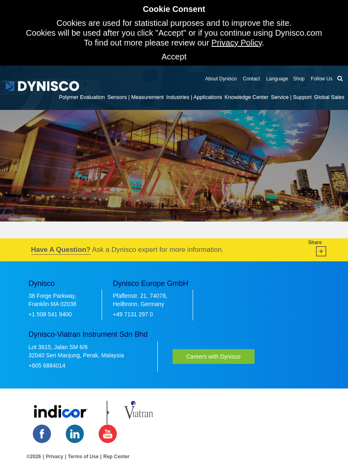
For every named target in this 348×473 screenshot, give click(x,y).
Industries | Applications (194, 97)
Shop (299, 79)
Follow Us (320, 79)
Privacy (54, 456)
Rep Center (116, 456)
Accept (174, 56)
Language (276, 79)
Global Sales (329, 97)
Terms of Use (83, 456)
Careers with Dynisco (214, 356)
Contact (251, 79)
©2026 (34, 456)
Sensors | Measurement (135, 97)
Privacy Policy (237, 42)
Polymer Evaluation (82, 97)
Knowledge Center (246, 97)
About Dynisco (221, 79)
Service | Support (291, 97)
